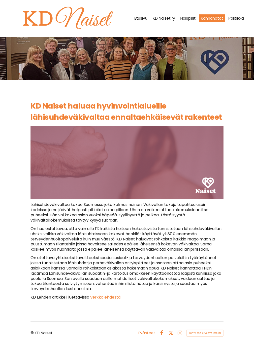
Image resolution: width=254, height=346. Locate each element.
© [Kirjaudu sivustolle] (33, 333)
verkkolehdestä (105, 297)
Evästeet (146, 333)
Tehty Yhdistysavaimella (205, 333)
